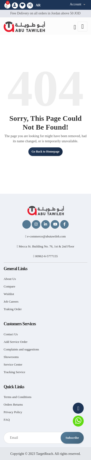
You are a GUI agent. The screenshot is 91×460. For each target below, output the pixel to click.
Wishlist (9, 294)
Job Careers (11, 301)
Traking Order (13, 309)
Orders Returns (13, 404)
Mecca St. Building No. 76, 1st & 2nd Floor (45, 246)
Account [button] (75, 4)
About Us (10, 279)
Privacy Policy (13, 412)
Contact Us (11, 334)
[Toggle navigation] (82, 26)
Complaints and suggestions (21, 349)
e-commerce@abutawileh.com (45, 236)
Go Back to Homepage (45, 151)
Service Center (13, 364)
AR (38, 5)
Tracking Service (14, 372)
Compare (9, 286)
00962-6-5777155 (45, 256)
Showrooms (11, 357)
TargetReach (44, 454)
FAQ (7, 419)
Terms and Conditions (18, 397)
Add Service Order (15, 342)
